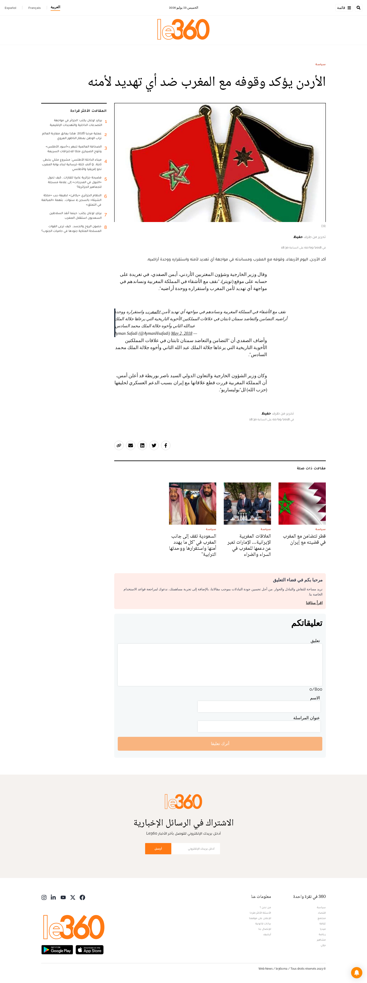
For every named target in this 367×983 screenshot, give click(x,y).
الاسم (315, 697)
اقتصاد (322, 912)
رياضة (322, 934)
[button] (356, 972)
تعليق (315, 640)
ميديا (323, 928)
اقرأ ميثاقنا (314, 603)
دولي (323, 945)
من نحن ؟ (265, 907)
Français (34, 8)
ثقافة (322, 923)
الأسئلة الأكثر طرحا (260, 912)
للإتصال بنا (264, 928)
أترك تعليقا (220, 743)
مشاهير (321, 939)
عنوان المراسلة (306, 717)
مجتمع (322, 918)
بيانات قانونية (263, 923)
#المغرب (153, 311)
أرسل (158, 848)
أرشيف (267, 934)
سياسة (321, 64)
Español (10, 8)
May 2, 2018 (181, 333)
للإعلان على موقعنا (260, 918)
